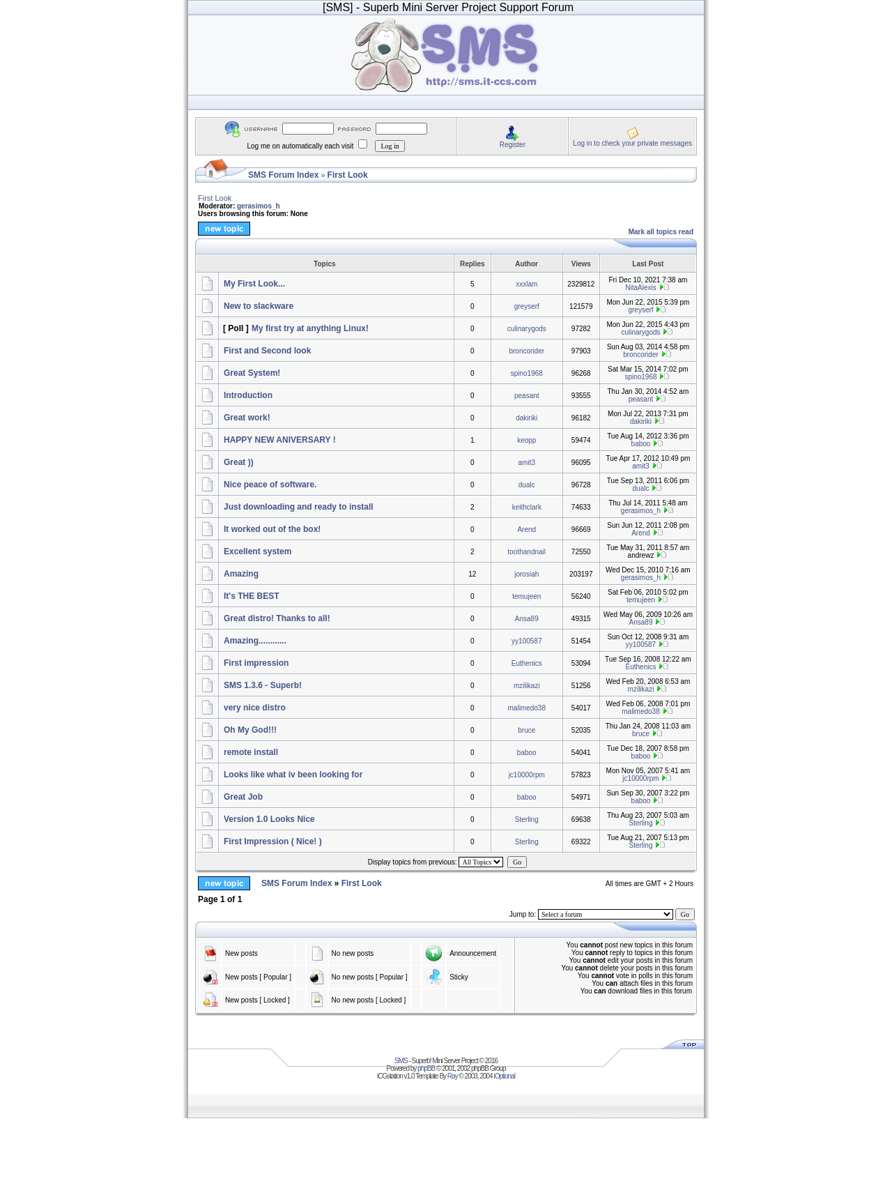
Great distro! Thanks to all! (277, 618)
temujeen (526, 596)
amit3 (526, 462)
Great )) (239, 462)
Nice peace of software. (270, 484)
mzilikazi (527, 685)
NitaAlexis (640, 287)
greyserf (526, 306)
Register (512, 144)
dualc (526, 485)
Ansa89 (527, 619)
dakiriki (526, 418)
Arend (526, 529)
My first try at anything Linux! (310, 328)
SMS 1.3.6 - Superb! (263, 685)
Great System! (252, 373)
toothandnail (527, 552)
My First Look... (254, 284)
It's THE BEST (251, 596)
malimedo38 (527, 708)
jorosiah (526, 574)
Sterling (527, 819)
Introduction (248, 395)
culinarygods (526, 329)
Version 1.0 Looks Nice (269, 819)
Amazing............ (255, 641)
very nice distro (255, 708)
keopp (526, 440)
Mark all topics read (661, 232)
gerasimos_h (258, 206)
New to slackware (258, 306)
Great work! (247, 417)
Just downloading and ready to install (299, 507)
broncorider (526, 351)
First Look (348, 175)
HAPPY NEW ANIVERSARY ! (280, 440)
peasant (526, 395)
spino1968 (527, 373)
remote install (251, 752)
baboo (641, 444)
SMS (401, 1061)
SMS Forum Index (283, 175)
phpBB (426, 1068)
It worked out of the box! (272, 529)
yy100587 (526, 641)
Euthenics (527, 663)
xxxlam (526, 284)
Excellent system (257, 551)
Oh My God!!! (250, 730)
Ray (452, 1076)
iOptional (503, 1076)
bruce (526, 730)
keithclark (526, 507)
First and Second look (267, 351)
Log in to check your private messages (632, 143)
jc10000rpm (527, 775)
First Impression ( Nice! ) (273, 841)
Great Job (243, 797)
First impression (256, 663)
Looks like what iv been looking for (293, 774)
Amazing (241, 574)
